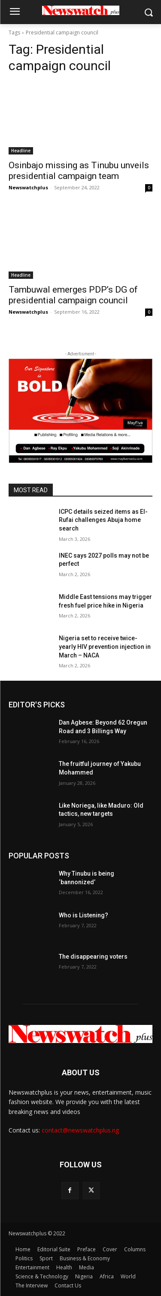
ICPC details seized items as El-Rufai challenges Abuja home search (103, 520)
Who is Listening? (83, 915)
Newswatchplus (28, 187)
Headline (20, 151)
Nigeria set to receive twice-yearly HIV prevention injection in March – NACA (105, 646)
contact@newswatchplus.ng (80, 1130)
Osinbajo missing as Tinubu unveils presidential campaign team (79, 170)
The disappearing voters (93, 956)
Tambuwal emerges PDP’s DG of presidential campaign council (73, 294)
